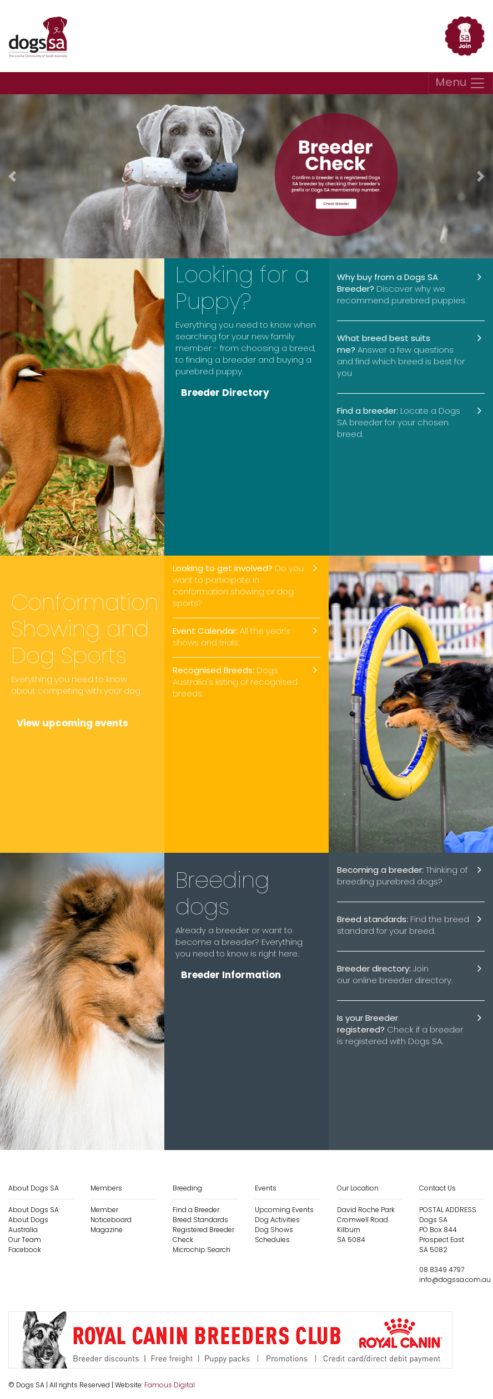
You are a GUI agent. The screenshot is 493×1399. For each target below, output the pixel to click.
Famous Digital (169, 1385)
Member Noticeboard (111, 1214)
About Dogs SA (33, 1209)
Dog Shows (274, 1229)
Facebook (24, 1249)
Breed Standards (200, 1219)
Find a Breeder (196, 1209)
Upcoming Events (284, 1209)
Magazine (106, 1229)
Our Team (24, 1239)
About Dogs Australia (28, 1224)
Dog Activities (277, 1219)
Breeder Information (231, 974)
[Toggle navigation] (460, 83)
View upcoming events (72, 723)
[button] (12, 176)
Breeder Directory (225, 392)
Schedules (272, 1239)
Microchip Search (201, 1249)
